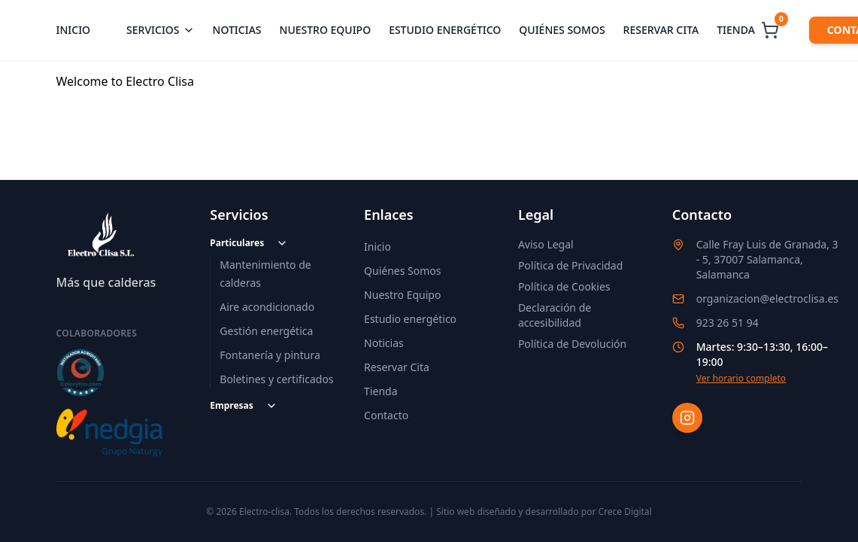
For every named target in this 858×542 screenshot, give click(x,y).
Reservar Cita (396, 367)
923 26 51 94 (727, 322)
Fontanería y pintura (270, 355)
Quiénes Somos (402, 270)
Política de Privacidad (570, 265)
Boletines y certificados (276, 379)
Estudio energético (445, 30)
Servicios (160, 30)
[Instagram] (687, 418)
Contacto (386, 415)
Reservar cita (661, 30)
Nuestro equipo (325, 30)
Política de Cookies (564, 286)
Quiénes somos (562, 30)
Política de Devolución (572, 343)
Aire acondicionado (267, 307)
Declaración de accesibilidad (554, 315)
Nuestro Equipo (402, 295)
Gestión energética (266, 331)
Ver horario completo (741, 379)
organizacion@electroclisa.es (767, 298)
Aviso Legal (546, 244)
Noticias (237, 30)
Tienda (736, 30)
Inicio (73, 30)
